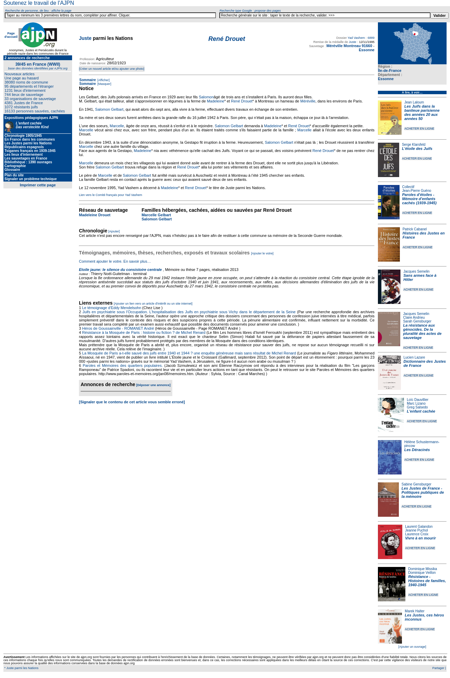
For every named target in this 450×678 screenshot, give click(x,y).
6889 (371, 38)
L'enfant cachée (421, 411)
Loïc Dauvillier (417, 400)
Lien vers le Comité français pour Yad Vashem (110, 195)
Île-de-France (389, 70)
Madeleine (215, 101)
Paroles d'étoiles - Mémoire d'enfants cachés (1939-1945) (419, 199)
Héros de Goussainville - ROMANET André (118, 328)
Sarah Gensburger (417, 321)
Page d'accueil (11, 35)
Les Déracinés (417, 450)
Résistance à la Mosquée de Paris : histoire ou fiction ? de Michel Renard (143, 332)
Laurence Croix (416, 534)
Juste (85, 38)
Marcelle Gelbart (156, 215)
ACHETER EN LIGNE (419, 128)
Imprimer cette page (38, 185)
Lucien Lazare (414, 357)
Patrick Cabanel (415, 229)
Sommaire (87, 80)
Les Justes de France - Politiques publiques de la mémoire (423, 492)
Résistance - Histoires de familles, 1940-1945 (427, 581)
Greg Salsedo (417, 407)
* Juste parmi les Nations (20, 668)
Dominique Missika (422, 569)
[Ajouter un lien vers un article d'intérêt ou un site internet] (153, 303)
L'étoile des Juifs (417, 148)
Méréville (307, 101)
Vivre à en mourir (420, 538)
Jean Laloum (414, 102)
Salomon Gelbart (109, 109)
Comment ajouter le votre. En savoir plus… (115, 261)
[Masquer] (103, 84)
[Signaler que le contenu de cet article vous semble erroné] (132, 402)
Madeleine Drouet (95, 215)
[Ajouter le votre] (262, 253)
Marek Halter (414, 611)
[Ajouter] (114, 231)
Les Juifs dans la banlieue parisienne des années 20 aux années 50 (422, 112)
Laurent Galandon (418, 526)
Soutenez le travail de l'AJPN (38, 3)
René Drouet (241, 101)
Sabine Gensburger (416, 484)
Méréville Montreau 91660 (349, 46)
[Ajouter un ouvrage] (412, 646)
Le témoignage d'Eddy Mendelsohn (111, 308)
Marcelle (117, 126)
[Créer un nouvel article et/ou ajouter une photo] (112, 68)
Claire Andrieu (414, 317)
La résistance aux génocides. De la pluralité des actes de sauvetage (422, 331)
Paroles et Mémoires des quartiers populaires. (123, 365)
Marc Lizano (416, 403)
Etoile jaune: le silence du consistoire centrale (120, 269)
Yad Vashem (356, 38)
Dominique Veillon (422, 573)
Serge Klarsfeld (413, 144)
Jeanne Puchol (416, 530)
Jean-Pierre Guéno (416, 191)
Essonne (386, 79)
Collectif (408, 187)
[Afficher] (102, 80)
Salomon (206, 97)
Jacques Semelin (416, 271)
